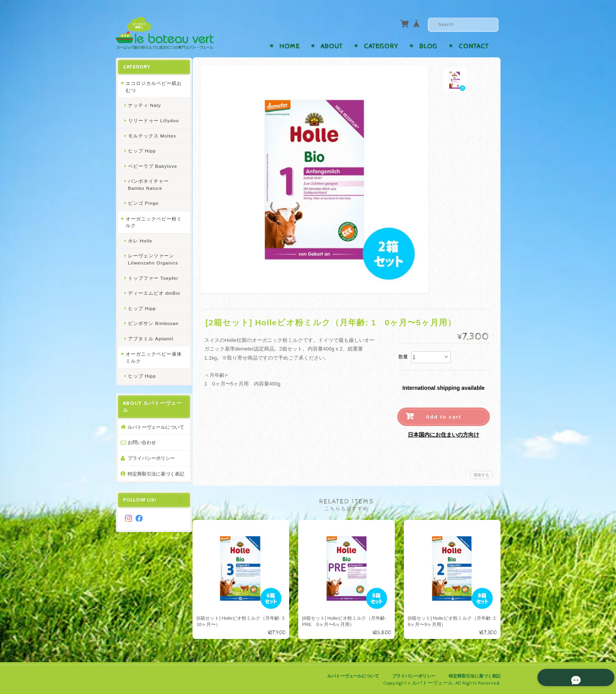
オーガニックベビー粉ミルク (150, 222)
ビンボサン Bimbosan (153, 322)
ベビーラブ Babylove (152, 165)
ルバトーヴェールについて (153, 430)
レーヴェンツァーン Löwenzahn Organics (153, 259)
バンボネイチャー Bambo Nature (148, 184)
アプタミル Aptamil (150, 338)
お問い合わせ (141, 449)
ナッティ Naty (144, 104)
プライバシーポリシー (150, 464)
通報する (481, 475)
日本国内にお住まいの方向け (443, 434)
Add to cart (444, 417)
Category (381, 46)
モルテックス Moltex (152, 135)
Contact (473, 46)
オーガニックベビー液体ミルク (150, 357)
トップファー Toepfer (153, 277)
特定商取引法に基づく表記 (153, 483)
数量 (403, 357)
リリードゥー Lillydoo (153, 120)
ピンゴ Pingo (143, 202)
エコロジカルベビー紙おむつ (150, 86)
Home (289, 46)
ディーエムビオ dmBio (154, 292)
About (332, 46)
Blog (428, 46)
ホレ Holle (140, 240)
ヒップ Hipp (142, 150)
